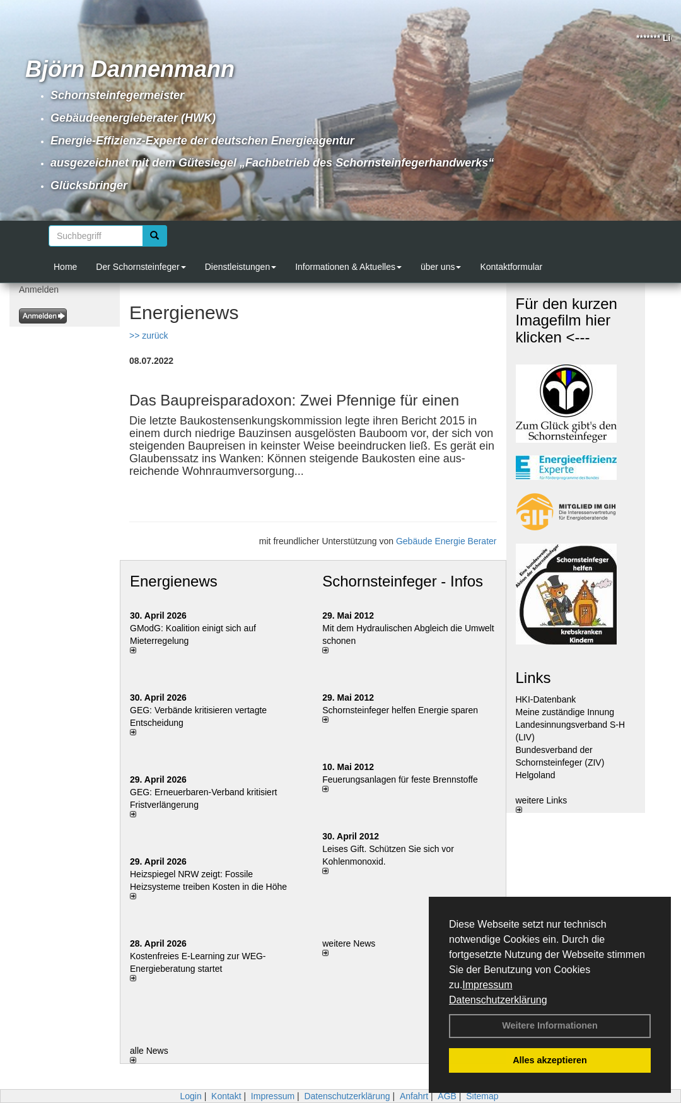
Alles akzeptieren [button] (550, 1060)
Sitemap (482, 1096)
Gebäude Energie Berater (446, 541)
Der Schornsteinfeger (140, 267)
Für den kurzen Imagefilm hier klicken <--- (566, 320)
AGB (447, 1096)
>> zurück (148, 335)
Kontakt (226, 1096)
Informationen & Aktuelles (348, 267)
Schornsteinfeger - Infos (402, 581)
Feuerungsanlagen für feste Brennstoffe (399, 779)
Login (190, 1096)
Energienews (174, 581)
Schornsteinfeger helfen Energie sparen (400, 710)
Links (533, 677)
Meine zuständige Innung (565, 712)
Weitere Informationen (550, 1025)
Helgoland (536, 775)
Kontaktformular (511, 267)
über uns (441, 267)
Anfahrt (414, 1096)
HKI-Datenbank (546, 699)
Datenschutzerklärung (498, 1000)
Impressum (487, 984)
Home (65, 267)
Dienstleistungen (241, 267)
